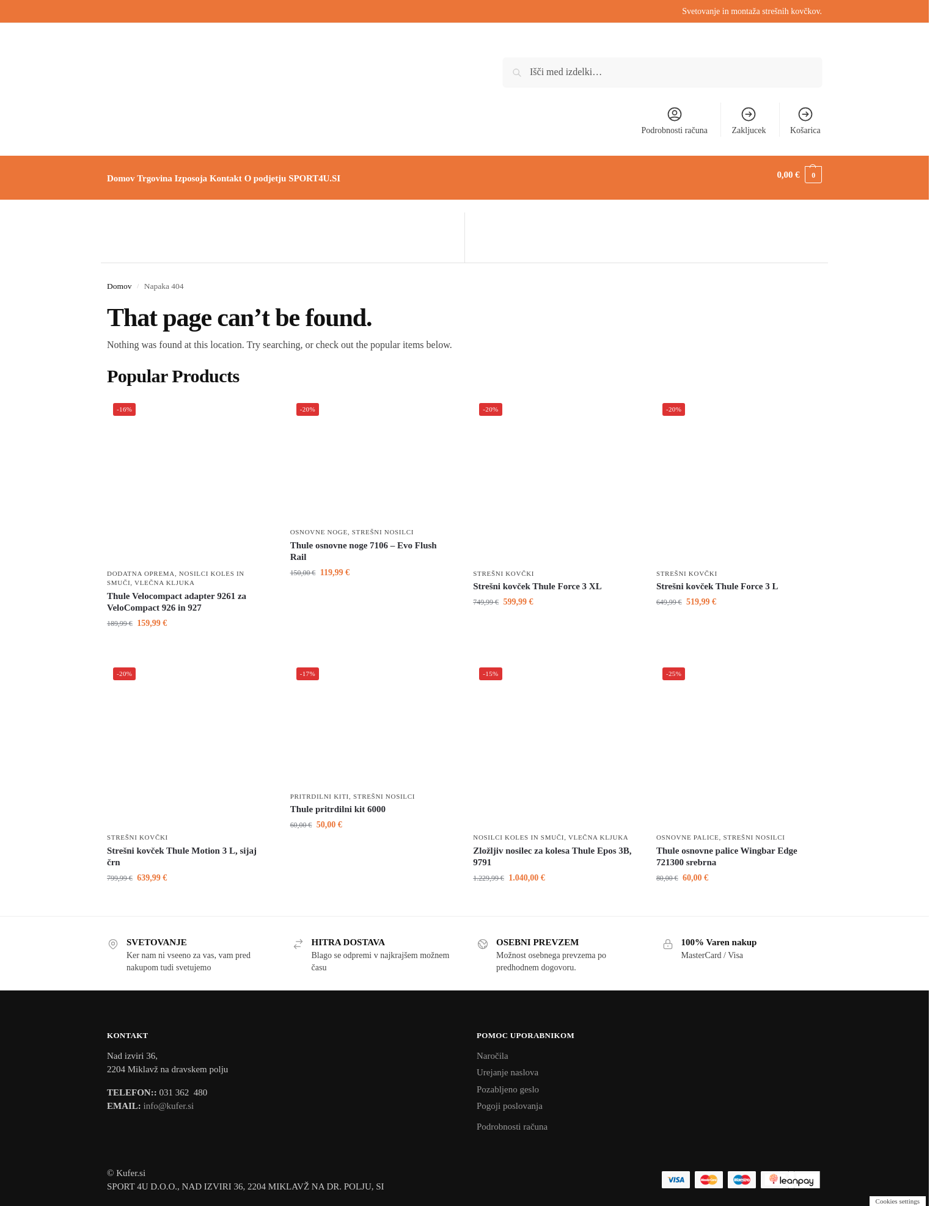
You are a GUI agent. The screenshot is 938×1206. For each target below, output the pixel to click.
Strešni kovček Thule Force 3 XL (537, 579)
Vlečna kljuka (164, 575)
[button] (799, 174)
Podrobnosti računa (675, 120)
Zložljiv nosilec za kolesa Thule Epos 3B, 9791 (552, 849)
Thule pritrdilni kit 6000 (338, 802)
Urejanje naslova (507, 1065)
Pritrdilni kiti (319, 789)
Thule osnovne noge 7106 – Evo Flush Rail (363, 545)
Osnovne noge (319, 525)
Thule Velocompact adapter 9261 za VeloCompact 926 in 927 (176, 595)
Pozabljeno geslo (508, 1082)
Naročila (492, 1048)
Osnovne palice (687, 830)
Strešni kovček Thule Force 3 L (717, 579)
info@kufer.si (169, 1099)
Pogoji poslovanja (510, 1099)
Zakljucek (749, 120)
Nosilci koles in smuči (518, 830)
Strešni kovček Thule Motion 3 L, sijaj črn (182, 849)
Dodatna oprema (141, 566)
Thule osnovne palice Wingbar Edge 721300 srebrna (726, 849)
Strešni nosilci (383, 525)
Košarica (805, 120)
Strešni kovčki (503, 566)
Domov (119, 278)
